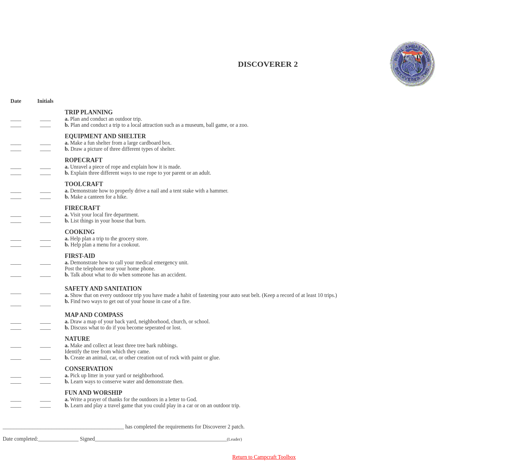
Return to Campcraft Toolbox (264, 457)
